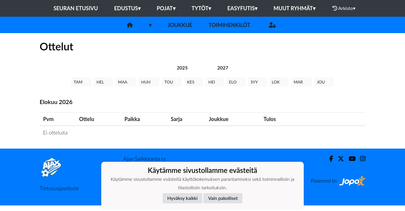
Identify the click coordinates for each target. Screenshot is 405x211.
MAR (301, 81)
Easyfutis (242, 8)
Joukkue (180, 25)
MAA (126, 81)
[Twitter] (338, 159)
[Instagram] (360, 159)
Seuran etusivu (75, 8)
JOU (324, 81)
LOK (279, 81)
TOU (171, 81)
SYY (257, 81)
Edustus (127, 8)
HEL (103, 81)
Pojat (166, 8)
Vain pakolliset (223, 198)
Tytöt (201, 8)
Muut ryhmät (294, 8)
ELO (236, 81)
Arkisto (344, 8)
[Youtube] (349, 159)
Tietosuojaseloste (59, 188)
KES (194, 81)
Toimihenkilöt (229, 25)
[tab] (182, 67)
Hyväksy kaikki (182, 198)
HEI (214, 81)
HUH (149, 81)
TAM (81, 81)
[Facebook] (329, 159)
